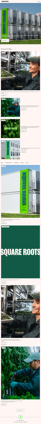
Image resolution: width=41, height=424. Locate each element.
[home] (5, 1)
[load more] (20, 410)
